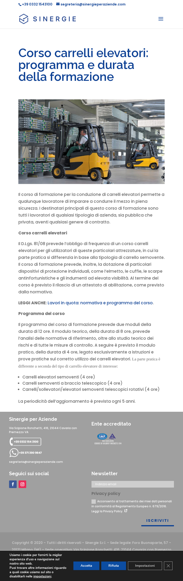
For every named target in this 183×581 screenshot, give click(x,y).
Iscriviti (157, 520)
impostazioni (42, 576)
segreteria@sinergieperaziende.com (36, 462)
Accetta (86, 565)
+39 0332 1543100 (37, 4)
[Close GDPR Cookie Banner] (168, 566)
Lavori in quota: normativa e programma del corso (100, 303)
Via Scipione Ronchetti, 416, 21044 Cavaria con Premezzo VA (43, 430)
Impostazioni (145, 565)
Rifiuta (113, 565)
